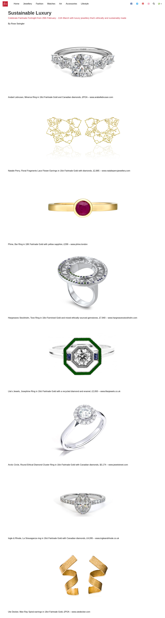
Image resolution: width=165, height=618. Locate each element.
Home (16, 4)
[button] (160, 3)
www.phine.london (79, 244)
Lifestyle (85, 4)
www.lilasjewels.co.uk (110, 391)
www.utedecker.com (81, 612)
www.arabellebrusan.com (101, 97)
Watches (51, 3)
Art (60, 4)
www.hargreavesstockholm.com (122, 318)
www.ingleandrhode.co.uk (107, 538)
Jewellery (27, 4)
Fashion (39, 3)
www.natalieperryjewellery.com (116, 171)
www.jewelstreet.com (118, 465)
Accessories (71, 4)
